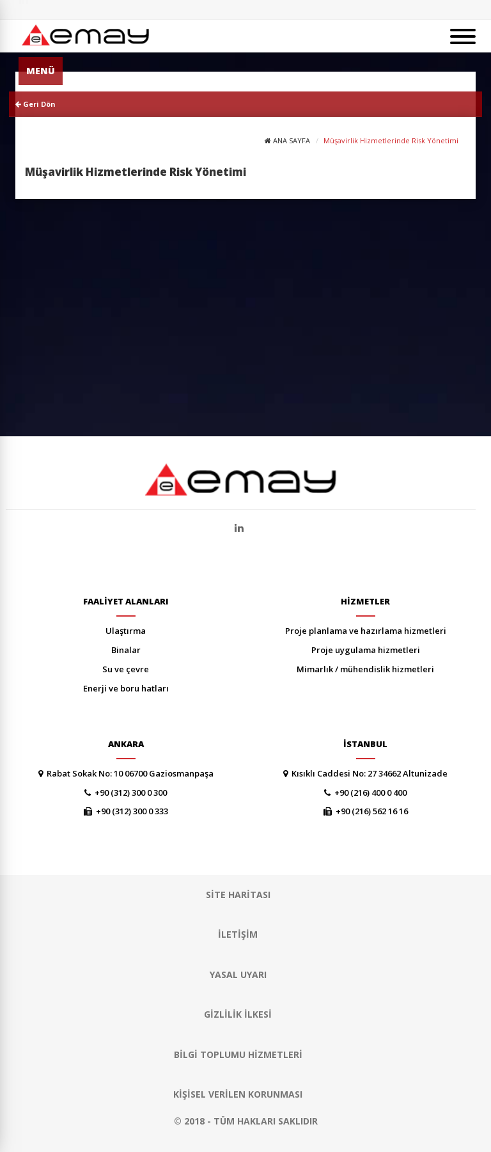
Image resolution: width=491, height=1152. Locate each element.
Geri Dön (35, 104)
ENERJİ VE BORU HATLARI (126, 688)
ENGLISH (448, 10)
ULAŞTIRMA (125, 630)
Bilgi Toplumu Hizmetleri (238, 1054)
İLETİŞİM (238, 934)
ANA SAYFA (291, 140)
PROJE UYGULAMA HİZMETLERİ (365, 650)
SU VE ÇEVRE (125, 669)
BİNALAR (126, 650)
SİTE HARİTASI (407, 10)
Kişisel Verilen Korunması (237, 1094)
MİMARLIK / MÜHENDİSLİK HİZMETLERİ (365, 669)
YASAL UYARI (238, 974)
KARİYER (367, 10)
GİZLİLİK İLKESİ (238, 1014)
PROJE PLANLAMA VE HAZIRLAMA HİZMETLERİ (365, 630)
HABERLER (298, 10)
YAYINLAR (334, 10)
